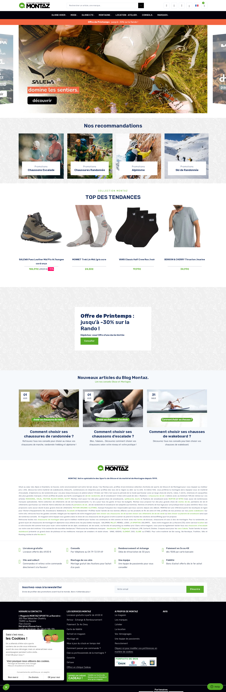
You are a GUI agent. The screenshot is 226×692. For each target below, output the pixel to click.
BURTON (171, 499)
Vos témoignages (123, 634)
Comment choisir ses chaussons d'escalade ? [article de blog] (113, 433)
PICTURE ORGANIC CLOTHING (85, 508)
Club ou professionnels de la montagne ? (86, 653)
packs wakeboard (196, 511)
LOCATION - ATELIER (126, 15)
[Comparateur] (182, 5)
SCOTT (67, 499)
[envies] (174, 5)
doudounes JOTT (114, 528)
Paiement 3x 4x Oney (77, 624)
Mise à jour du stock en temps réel (83, 643)
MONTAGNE (104, 15)
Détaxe (70, 662)
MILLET (113, 523)
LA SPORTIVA (135, 523)
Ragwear (126, 528)
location (200, 523)
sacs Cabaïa (183, 528)
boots (137, 499)
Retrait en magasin (76, 634)
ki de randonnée (93, 496)
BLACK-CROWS (57, 499)
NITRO (181, 499)
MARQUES (162, 15)
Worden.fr (41, 534)
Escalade (71, 511)
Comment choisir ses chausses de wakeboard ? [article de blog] (177, 433)
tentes (140, 520)
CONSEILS (147, 15)
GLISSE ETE (87, 15)
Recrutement (121, 643)
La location (120, 629)
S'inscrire (195, 589)
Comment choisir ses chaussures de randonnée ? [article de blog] (49, 433)
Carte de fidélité (74, 629)
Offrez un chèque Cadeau (79, 667)
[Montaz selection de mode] (189, 5)
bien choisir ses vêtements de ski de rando (146, 514)
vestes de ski (184, 502)
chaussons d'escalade (197, 526)
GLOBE (138, 532)
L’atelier (118, 624)
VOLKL (39, 499)
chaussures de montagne (48, 520)
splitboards (129, 499)
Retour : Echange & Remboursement (84, 620)
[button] (167, 5)
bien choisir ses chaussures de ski (111, 514)
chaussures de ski (157, 496)
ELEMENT (126, 532)
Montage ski (72, 639)
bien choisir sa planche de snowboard (183, 514)
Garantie (71, 658)
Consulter (89, 341)
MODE (73, 15)
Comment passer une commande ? (84, 648)
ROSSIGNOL (31, 499)
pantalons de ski (80, 505)
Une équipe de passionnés (127, 639)
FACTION (46, 499)
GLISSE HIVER (58, 15)
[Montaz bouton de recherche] (141, 5)
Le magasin (120, 615)
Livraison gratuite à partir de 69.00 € (85, 615)
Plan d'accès (25, 624)
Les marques (121, 620)
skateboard (23, 532)
